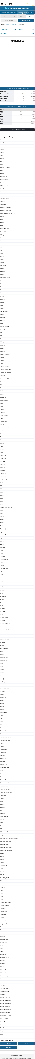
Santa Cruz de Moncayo (6, 847)
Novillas (2, 706)
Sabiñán (2, 822)
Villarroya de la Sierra (5, 1015)
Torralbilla (2, 908)
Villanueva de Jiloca (5, 1006)
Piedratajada (3, 755)
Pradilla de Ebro (4, 786)
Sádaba (2, 826)
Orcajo (1, 718)
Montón (2, 654)
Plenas (1, 773)
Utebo (1, 951)
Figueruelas (3, 458)
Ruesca (2, 819)
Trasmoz (2, 930)
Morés (1, 663)
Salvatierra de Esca (5, 832)
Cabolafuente (3, 336)
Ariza (1, 241)
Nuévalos (2, 709)
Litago (1, 553)
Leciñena (2, 547)
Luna (1, 584)
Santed (2, 853)
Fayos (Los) (3, 455)
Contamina (2, 409)
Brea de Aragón (4, 311)
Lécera (2, 541)
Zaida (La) (2, 1028)
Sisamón (2, 871)
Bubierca (2, 314)
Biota (1, 293)
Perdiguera (3, 752)
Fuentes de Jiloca (4, 483)
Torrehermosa (3, 911)
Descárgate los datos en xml (17, 129)
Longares (2, 562)
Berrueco (2, 284)
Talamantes (3, 884)
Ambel (1, 219)
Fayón (1, 452)
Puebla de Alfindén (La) (6, 792)
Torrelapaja (3, 914)
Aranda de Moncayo (5, 231)
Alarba (1, 164)
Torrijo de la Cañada (5, 924)
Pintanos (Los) (3, 764)
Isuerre (2, 516)
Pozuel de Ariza (4, 780)
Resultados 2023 (11, 12)
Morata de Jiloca (4, 660)
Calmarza (2, 351)
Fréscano (2, 470)
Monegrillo (2, 642)
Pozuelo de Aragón (4, 783)
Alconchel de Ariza (4, 182)
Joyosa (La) (3, 529)
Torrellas (2, 917)
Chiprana (2, 388)
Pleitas (1, 770)
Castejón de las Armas (5, 369)
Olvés (1, 715)
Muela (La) (2, 679)
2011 (21, 16)
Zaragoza (2, 1031)
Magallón (2, 590)
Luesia (1, 574)
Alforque (2, 195)
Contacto (6, 1057)
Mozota (2, 672)
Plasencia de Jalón (4, 767)
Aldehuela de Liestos (5, 186)
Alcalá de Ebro (3, 176)
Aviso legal (27, 1057)
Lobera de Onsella (4, 559)
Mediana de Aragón (5, 623)
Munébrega (3, 682)
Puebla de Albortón (5, 789)
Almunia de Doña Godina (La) (7, 213)
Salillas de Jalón (4, 829)
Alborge (2, 173)
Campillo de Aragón (5, 354)
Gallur (1, 489)
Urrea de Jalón (3, 942)
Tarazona (2, 887)
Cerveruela (3, 382)
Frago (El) (2, 464)
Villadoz (2, 982)
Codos (1, 406)
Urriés (1, 945)
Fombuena (2, 461)
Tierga (1, 896)
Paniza (1, 734)
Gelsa (1, 492)
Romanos (2, 813)
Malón (1, 605)
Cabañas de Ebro (4, 333)
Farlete (1, 449)
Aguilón (2, 152)
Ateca (1, 253)
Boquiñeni (2, 299)
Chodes (2, 391)
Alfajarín (2, 189)
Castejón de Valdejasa (5, 372)
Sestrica (2, 862)
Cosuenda (2, 412)
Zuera (1, 1034)
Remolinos (2, 804)
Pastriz (1, 743)
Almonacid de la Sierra (5, 210)
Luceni (1, 571)
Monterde (2, 651)
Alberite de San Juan (5, 167)
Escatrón (2, 443)
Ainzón (1, 155)
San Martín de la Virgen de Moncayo (9, 838)
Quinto (1, 801)
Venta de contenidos (13, 1057)
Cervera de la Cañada (5, 378)
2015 (13, 16)
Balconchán (3, 265)
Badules (2, 259)
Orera (1, 721)
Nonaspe (2, 700)
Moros (1, 666)
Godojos (2, 495)
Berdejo (2, 280)
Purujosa (2, 798)
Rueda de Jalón (4, 816)
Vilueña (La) (3, 1022)
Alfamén (2, 192)
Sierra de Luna (3, 865)
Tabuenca (2, 881)
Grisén (1, 504)
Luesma (2, 577)
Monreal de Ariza (4, 648)
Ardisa (1, 238)
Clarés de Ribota (4, 400)
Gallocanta (2, 486)
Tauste (1, 890)
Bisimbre (2, 296)
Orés (1, 724)
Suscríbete (27, 4)
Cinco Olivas (3, 397)
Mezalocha (2, 633)
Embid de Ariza (3, 431)
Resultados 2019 (22, 12)
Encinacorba (3, 434)
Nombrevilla (3, 697)
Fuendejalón (3, 473)
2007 (30, 16)
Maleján (2, 599)
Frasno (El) (2, 467)
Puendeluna (3, 795)
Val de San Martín (4, 957)
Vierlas (1, 979)
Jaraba (2, 519)
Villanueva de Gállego (5, 1000)
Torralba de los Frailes (5, 902)
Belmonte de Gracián (5, 277)
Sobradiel (2, 875)
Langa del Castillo (4, 535)
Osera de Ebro (3, 731)
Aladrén (2, 158)
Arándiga (2, 235)
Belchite (2, 274)
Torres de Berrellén (5, 920)
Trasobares (3, 933)
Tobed (1, 899)
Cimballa (2, 394)
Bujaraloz (2, 317)
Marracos (2, 620)
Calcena (2, 348)
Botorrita (2, 308)
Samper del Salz (4, 835)
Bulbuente (2, 320)
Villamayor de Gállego (5, 997)
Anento (2, 222)
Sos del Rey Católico (5, 878)
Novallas (2, 703)
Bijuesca (2, 290)
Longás (2, 565)
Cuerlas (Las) (3, 421)
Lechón (2, 544)
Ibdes (1, 510)
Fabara (1, 446)
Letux (1, 550)
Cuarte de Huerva (4, 415)
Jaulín (1, 525)
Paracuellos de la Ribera (6, 740)
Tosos (1, 927)
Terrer (1, 893)
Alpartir (2, 216)
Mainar (1, 593)
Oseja (1, 728)
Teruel (26, 1043)
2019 (4, 16)
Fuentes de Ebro (4, 480)
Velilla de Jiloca (4, 973)
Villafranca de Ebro (5, 988)
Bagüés (2, 262)
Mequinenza (3, 626)
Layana (2, 538)
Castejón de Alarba (4, 366)
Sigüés (1, 868)
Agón (1, 146)
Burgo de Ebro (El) (4, 326)
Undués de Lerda (4, 939)
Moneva (2, 645)
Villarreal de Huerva (5, 1012)
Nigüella (2, 694)
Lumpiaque (3, 581)
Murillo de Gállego (4, 688)
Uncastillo (2, 936)
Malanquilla (3, 596)
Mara (1, 614)
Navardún (2, 691)
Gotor (1, 498)
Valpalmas (2, 963)
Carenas (2, 357)
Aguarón (2, 149)
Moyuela (2, 669)
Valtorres (2, 966)
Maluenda (2, 608)
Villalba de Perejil (4, 991)
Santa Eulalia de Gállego (6, 850)
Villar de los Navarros (5, 1009)
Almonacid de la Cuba (5, 207)
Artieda (2, 244)
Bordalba (2, 302)
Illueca (1, 513)
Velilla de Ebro (3, 969)
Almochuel (2, 201)
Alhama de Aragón (4, 198)
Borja (1, 305)
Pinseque (2, 761)
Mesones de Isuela (4, 630)
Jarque (2, 522)
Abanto (2, 140)
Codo (1, 403)
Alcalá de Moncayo (4, 179)
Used (1, 948)
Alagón (1, 161)
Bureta (1, 323)
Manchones (3, 611)
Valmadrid (2, 960)
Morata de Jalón (4, 657)
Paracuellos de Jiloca (5, 737)
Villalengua (3, 994)
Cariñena (2, 360)
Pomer (1, 777)
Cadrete (2, 339)
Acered (2, 143)
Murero (2, 685)
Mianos (2, 636)
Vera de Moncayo (4, 976)
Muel (1, 675)
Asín (1, 247)
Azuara (2, 256)
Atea (1, 250)
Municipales (9, 20)
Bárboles (2, 268)
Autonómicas (26, 20)
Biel (1, 287)
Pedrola (2, 746)
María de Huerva (4, 617)
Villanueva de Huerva (5, 1003)
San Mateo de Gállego (5, 841)
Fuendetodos (3, 476)
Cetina (1, 385)
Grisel (1, 501)
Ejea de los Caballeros (5, 427)
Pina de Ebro (3, 758)
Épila (1, 437)
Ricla (1, 810)
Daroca (2, 424)
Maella (1, 587)
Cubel (1, 418)
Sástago (2, 856)
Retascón (2, 807)
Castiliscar (2, 375)
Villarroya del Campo (5, 1018)
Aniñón (1, 225)
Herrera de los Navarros (6, 507)
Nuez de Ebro (3, 712)
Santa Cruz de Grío (4, 844)
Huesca (9, 1043)
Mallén (1, 602)
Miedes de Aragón (4, 639)
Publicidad (21, 1057)
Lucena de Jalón (4, 568)
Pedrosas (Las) (3, 749)
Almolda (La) (3, 204)
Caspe (1, 363)
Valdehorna (3, 954)
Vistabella (2, 1025)
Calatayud (2, 342)
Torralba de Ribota (4, 905)
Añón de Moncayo (4, 228)
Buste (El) (2, 329)
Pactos (30, 12)
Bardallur (2, 271)
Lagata (1, 532)
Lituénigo (2, 556)
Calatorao (2, 345)
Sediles (2, 859)
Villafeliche (3, 985)
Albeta (1, 170)
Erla (1, 440)
